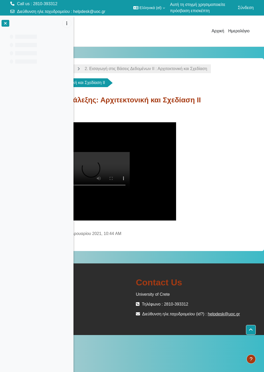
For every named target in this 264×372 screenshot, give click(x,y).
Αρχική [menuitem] (218, 31)
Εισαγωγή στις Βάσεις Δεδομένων (114, 68)
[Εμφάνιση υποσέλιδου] (251, 359)
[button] (149, 8)
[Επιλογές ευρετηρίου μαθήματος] (66, 23)
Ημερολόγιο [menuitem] (239, 31)
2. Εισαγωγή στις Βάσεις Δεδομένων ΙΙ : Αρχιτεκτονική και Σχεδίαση (150, 82)
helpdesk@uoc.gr (89, 11)
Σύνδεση (246, 7)
